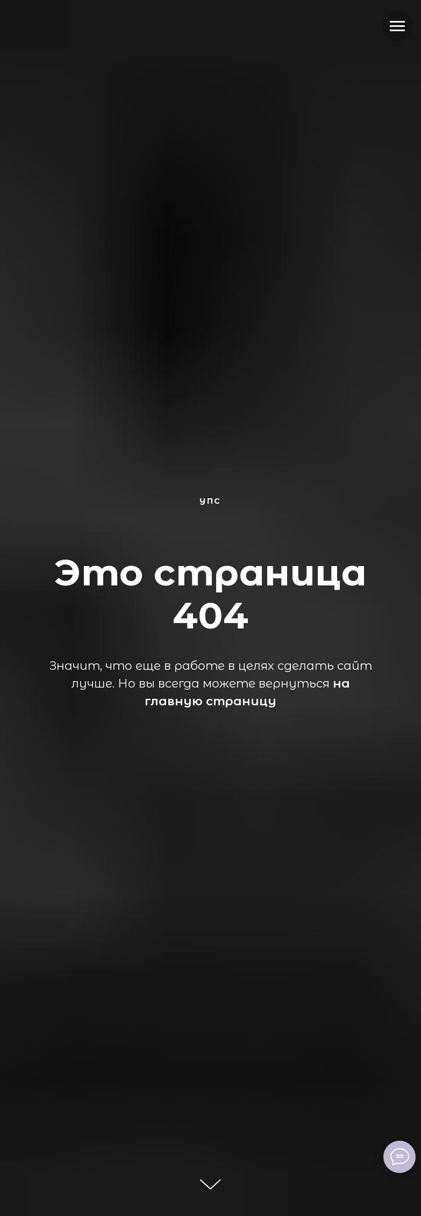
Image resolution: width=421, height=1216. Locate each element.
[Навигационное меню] (397, 26)
